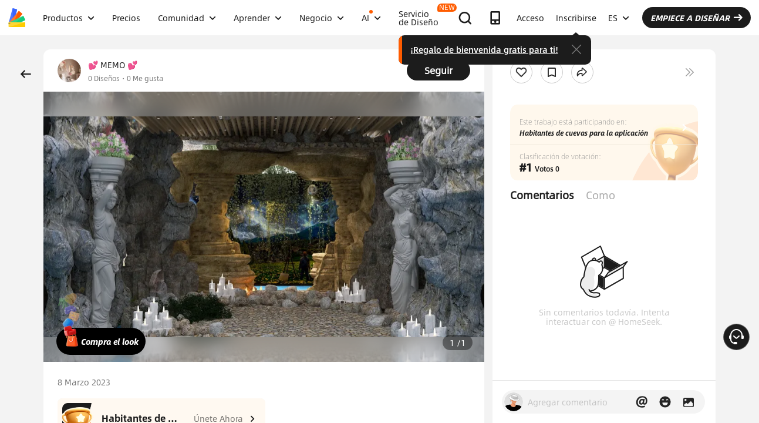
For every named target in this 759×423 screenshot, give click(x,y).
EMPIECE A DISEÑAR (696, 17)
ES (618, 17)
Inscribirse (576, 17)
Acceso (530, 17)
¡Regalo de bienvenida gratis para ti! (484, 49)
